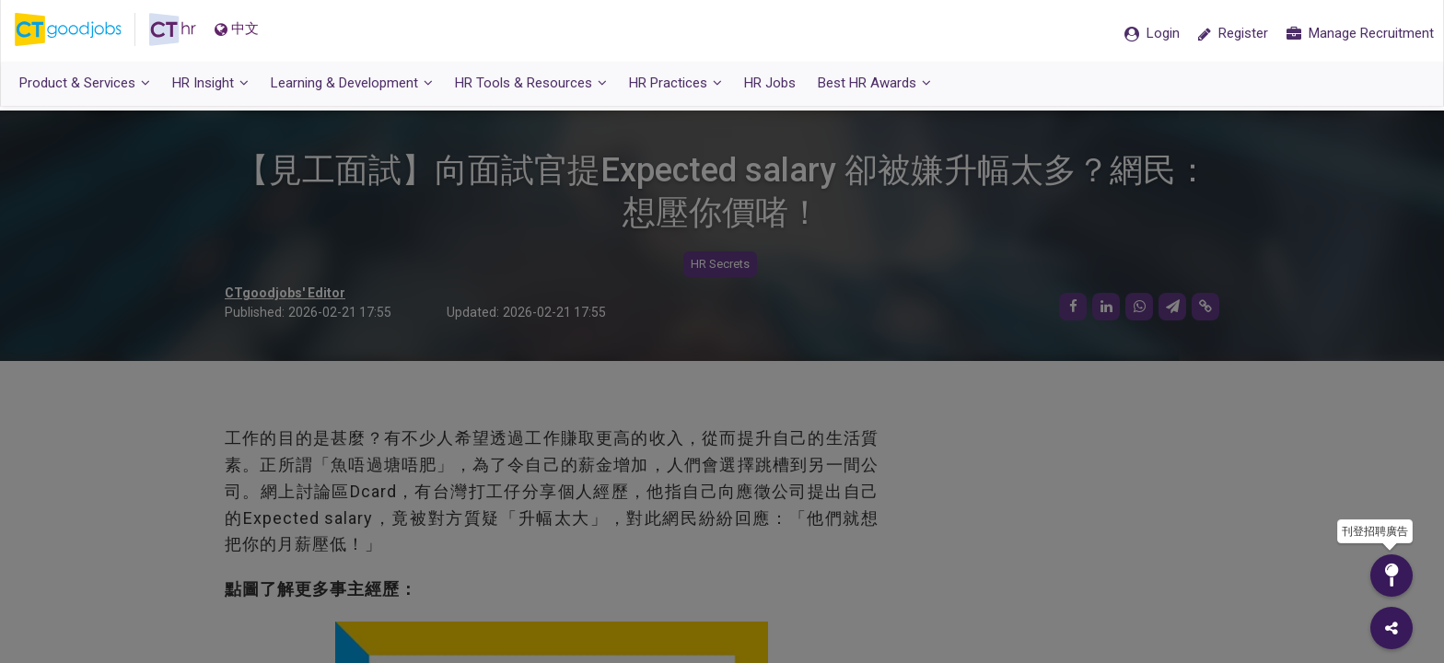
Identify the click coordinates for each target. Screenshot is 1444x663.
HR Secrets (720, 265)
